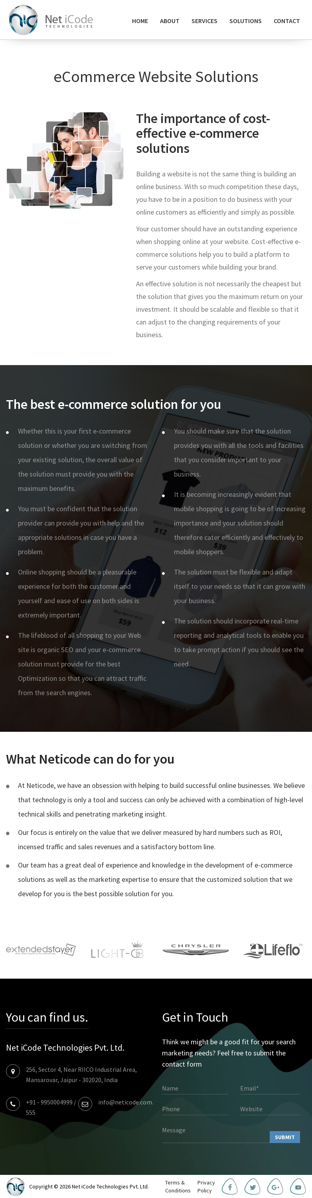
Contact (287, 21)
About (170, 21)
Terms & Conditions (178, 1186)
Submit (285, 1137)
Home (140, 21)
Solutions (245, 21)
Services (204, 21)
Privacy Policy (206, 1186)
